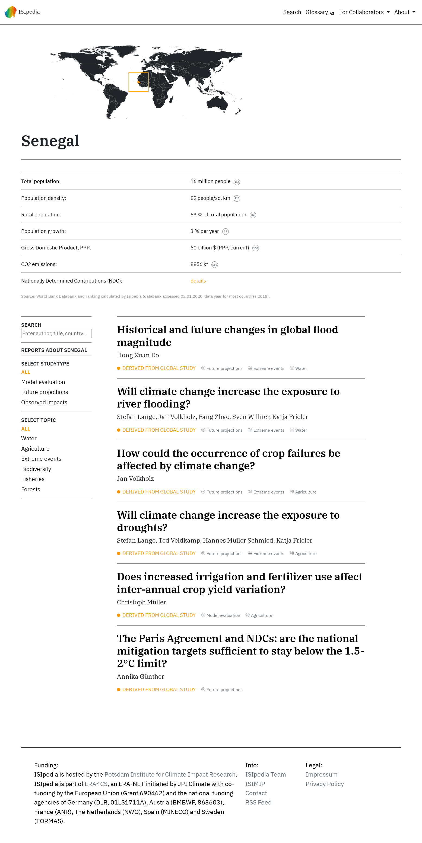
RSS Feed (258, 802)
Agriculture (35, 448)
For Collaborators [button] (362, 12)
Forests (30, 489)
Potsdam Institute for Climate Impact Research (170, 774)
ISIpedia (22, 12)
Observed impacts (44, 402)
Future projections (44, 392)
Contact (256, 793)
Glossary (320, 12)
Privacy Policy (325, 784)
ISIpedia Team (265, 774)
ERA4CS (96, 784)
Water (29, 438)
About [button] (402, 12)
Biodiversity (36, 469)
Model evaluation (43, 382)
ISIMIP (255, 784)
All (25, 372)
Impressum (322, 774)
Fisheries (33, 479)
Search (292, 12)
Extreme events (41, 458)
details (198, 280)
